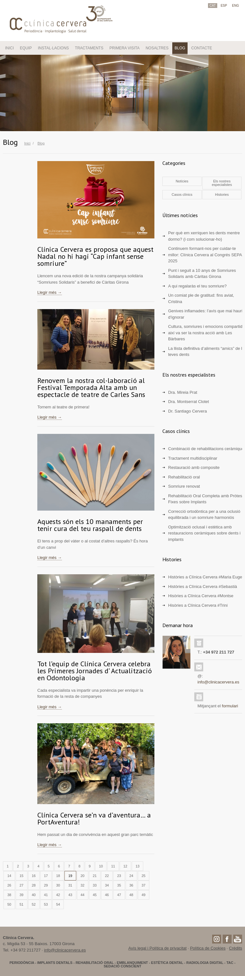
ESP (224, 5)
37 (143, 885)
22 (107, 876)
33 (95, 885)
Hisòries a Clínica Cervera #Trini (198, 605)
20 (83, 876)
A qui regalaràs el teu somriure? (197, 286)
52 (34, 904)
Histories (222, 194)
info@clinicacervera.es (218, 682)
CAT (213, 5)
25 (143, 876)
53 (46, 904)
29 (46, 885)
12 (125, 866)
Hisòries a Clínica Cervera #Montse (200, 595)
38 (9, 895)
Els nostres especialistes (222, 183)
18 (58, 876)
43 (70, 895)
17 (46, 876)
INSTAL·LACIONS (53, 48)
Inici (27, 143)
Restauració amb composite (193, 467)
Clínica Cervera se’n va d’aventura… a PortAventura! (94, 818)
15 (21, 876)
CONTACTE (201, 48)
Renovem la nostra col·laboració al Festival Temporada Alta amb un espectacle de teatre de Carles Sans (91, 387)
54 (58, 904)
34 (107, 885)
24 (131, 876)
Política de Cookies (208, 948)
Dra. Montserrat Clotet (188, 401)
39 (21, 895)
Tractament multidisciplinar (192, 458)
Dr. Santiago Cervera (187, 411)
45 (95, 895)
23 (119, 876)
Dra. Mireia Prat (182, 392)
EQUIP (26, 48)
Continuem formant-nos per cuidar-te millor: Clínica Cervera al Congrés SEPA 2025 (205, 254)
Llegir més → (49, 292)
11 (113, 866)
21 (95, 876)
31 (70, 885)
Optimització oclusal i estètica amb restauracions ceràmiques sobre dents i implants (204, 533)
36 (131, 885)
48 (131, 895)
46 (107, 895)
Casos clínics (182, 194)
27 (21, 885)
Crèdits (235, 948)
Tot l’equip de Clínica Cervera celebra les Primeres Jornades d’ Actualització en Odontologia (94, 670)
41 (46, 895)
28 (34, 885)
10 (101, 866)
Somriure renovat (184, 486)
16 (34, 876)
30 (58, 885)
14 (9, 876)
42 (58, 895)
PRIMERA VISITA (124, 48)
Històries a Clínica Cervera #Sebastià (202, 586)
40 (34, 895)
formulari (230, 706)
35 (119, 885)
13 (137, 866)
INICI (9, 48)
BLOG (179, 48)
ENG (235, 5)
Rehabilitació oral (184, 477)
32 (83, 885)
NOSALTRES (156, 48)
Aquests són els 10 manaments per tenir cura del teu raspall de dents (90, 525)
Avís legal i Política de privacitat (157, 948)
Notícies (182, 181)
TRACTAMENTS (89, 48)
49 (143, 895)
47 (119, 895)
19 (70, 876)
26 (9, 885)
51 (21, 904)
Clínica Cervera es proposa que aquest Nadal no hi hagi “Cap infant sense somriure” (95, 256)
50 (9, 904)
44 (83, 895)
